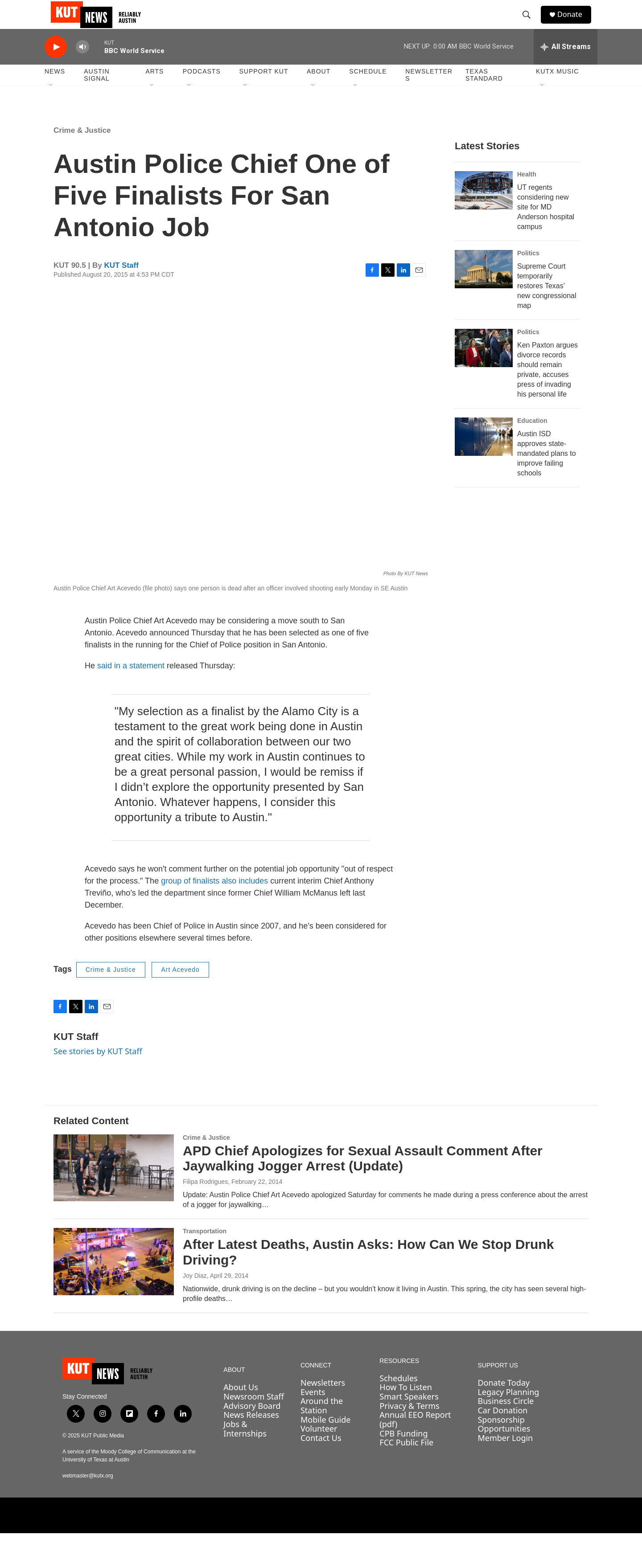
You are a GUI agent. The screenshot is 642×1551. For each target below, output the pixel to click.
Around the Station (321, 1423)
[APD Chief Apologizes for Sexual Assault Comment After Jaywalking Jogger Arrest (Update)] (114, 1185)
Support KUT (263, 89)
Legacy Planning (508, 1409)
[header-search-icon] (530, 24)
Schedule (368, 89)
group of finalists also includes (214, 898)
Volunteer (318, 1446)
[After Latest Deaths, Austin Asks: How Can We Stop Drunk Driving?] (114, 1279)
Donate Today (503, 1400)
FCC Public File (406, 1460)
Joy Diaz (195, 1293)
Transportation (204, 1248)
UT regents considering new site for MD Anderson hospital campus (545, 224)
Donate (574, 23)
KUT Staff (121, 283)
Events (312, 1409)
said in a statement (131, 683)
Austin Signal (96, 93)
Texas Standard (484, 93)
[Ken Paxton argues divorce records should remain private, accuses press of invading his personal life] (484, 366)
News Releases (251, 1432)
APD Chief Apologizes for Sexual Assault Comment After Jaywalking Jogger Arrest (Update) (363, 1176)
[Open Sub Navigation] (51, 103)
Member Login (505, 1455)
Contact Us (321, 1455)
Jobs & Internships (245, 1446)
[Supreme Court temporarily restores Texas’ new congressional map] (484, 287)
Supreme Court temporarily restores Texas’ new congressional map (546, 303)
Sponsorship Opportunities (503, 1442)
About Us (240, 1405)
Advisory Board (251, 1423)
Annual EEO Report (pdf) (415, 1437)
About (318, 89)
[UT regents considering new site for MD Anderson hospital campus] (484, 208)
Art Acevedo (180, 987)
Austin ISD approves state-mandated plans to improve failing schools (546, 471)
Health (526, 192)
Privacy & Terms (409, 1423)
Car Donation (502, 1428)
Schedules (398, 1396)
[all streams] (565, 64)
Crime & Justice (82, 148)
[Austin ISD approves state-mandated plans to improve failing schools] (484, 454)
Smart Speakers (408, 1414)
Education (532, 438)
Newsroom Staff (253, 1414)
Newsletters (429, 93)
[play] (56, 65)
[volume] (82, 65)
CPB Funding (403, 1451)
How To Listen (405, 1405)
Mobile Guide (325, 1437)
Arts (154, 89)
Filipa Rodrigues (205, 1199)
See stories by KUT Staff (98, 1069)
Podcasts (202, 89)
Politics (528, 270)
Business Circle (505, 1418)
